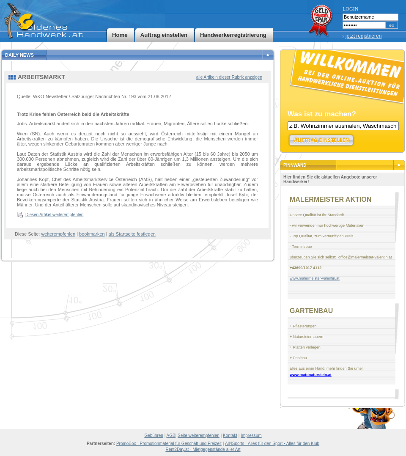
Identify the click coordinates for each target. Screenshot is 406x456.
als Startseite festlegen (132, 233)
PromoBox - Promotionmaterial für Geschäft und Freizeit (169, 443)
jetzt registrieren (363, 36)
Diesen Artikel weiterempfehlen (54, 214)
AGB (170, 435)
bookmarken (92, 233)
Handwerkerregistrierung (233, 35)
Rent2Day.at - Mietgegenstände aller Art (202, 449)
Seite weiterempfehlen (198, 435)
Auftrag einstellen (163, 35)
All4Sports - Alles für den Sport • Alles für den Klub (272, 443)
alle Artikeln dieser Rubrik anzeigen (229, 77)
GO (391, 25)
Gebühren (153, 435)
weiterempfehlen (58, 233)
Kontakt (230, 435)
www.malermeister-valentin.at (315, 278)
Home (120, 35)
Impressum (251, 435)
